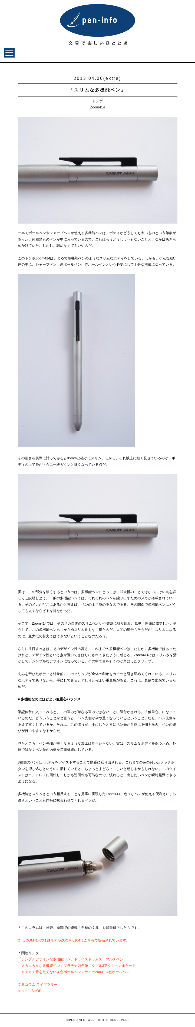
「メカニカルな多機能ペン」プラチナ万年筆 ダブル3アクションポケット (77, 966)
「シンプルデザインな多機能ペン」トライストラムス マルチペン (70, 959)
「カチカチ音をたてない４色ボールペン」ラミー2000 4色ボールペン (74, 972)
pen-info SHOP (29, 991)
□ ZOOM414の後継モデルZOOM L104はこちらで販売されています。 (74, 940)
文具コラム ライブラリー (38, 985)
